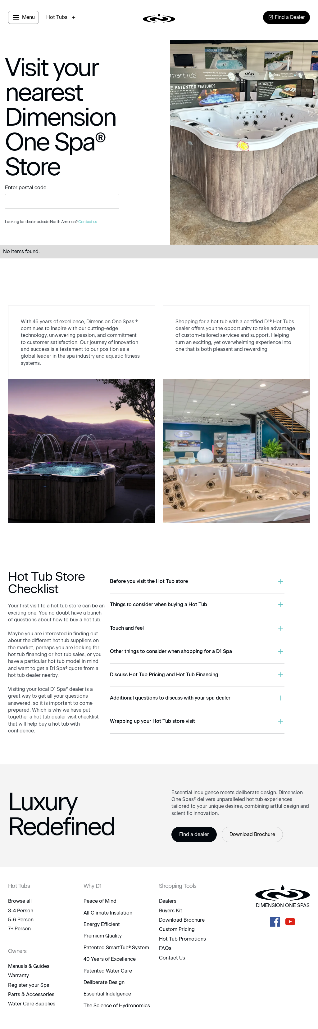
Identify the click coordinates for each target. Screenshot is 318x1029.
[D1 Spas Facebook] (275, 922)
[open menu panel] (23, 17)
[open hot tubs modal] (61, 17)
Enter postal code (25, 187)
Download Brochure (252, 834)
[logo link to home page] (159, 17)
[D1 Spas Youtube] (290, 922)
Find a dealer (194, 834)
